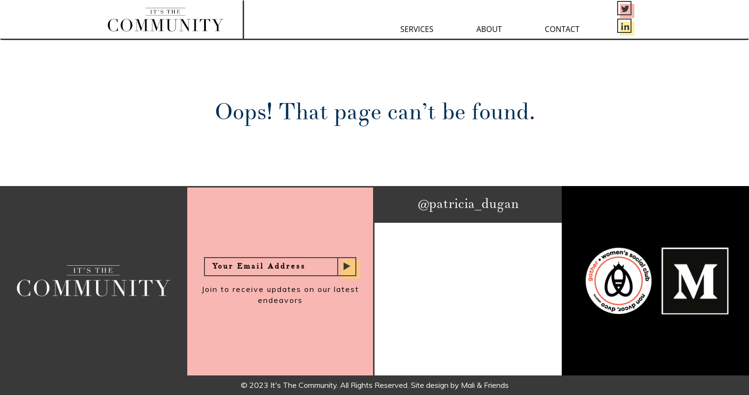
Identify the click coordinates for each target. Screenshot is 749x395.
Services (416, 29)
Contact (562, 29)
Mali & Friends (485, 385)
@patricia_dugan (468, 204)
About (489, 29)
